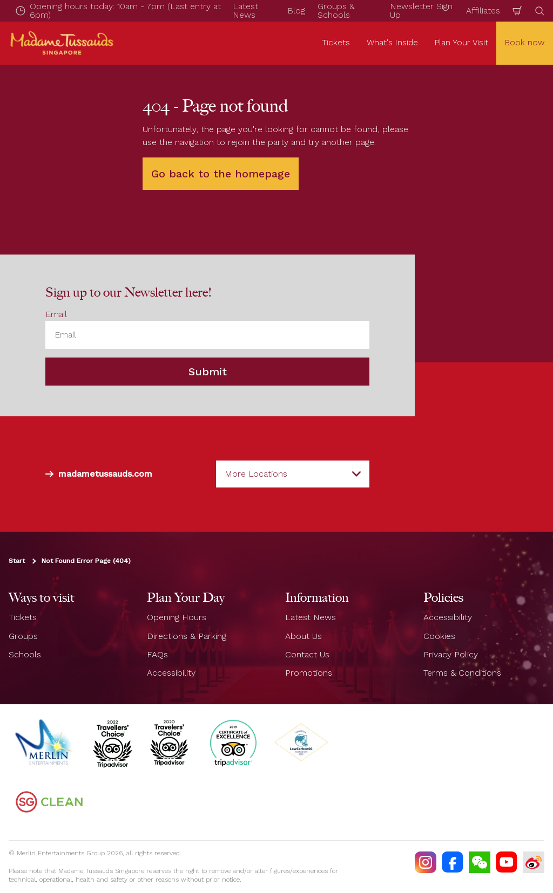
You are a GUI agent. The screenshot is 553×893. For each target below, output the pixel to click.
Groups (23, 636)
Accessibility (171, 673)
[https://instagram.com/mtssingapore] (425, 862)
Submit (207, 371)
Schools (25, 654)
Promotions (308, 673)
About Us (303, 636)
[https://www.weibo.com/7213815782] (533, 862)
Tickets (23, 617)
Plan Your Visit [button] (461, 42)
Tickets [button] (336, 42)
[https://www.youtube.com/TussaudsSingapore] (506, 862)
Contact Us (307, 654)
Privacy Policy (450, 654)
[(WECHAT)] (479, 862)
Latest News (310, 617)
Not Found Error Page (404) (86, 561)
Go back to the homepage (220, 173)
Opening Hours (176, 617)
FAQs (157, 654)
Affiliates (483, 10)
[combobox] (292, 474)
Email (56, 314)
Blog (296, 10)
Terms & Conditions (462, 673)
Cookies (439, 636)
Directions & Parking (186, 636)
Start (17, 561)
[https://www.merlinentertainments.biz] (45, 743)
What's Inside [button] (392, 42)
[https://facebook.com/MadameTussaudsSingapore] (452, 862)
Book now (524, 42)
